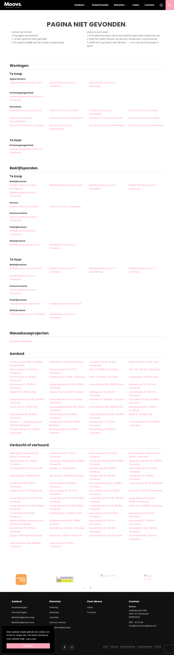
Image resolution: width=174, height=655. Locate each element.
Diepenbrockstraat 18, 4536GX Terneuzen (145, 462)
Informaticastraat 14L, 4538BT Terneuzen (105, 485)
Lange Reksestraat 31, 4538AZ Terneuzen (65, 401)
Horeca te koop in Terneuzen (65, 206)
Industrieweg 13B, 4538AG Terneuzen (63, 416)
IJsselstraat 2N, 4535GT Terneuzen (23, 485)
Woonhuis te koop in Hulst (143, 110)
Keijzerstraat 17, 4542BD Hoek (26, 490)
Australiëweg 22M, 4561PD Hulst (106, 384)
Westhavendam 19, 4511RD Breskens (63, 431)
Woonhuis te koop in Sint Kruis (105, 117)
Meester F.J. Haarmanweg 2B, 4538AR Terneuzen (26, 423)
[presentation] (83, 587)
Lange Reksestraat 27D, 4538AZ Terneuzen (66, 500)
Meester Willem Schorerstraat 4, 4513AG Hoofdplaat (27, 522)
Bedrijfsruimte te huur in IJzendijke (62, 270)
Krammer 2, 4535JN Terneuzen (145, 490)
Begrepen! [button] (28, 646)
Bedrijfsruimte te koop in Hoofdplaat (23, 187)
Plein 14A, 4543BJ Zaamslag (144, 369)
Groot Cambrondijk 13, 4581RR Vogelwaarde (26, 363)
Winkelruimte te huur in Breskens (27, 314)
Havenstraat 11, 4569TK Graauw (66, 392)
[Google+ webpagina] (71, 647)
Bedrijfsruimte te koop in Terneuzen (23, 194)
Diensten (120, 5)
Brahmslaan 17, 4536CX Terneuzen (22, 386)
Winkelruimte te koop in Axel (25, 244)
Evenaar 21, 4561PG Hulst (62, 468)
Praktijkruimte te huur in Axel (25, 303)
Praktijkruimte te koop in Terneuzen (23, 232)
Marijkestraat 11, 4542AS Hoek (65, 513)
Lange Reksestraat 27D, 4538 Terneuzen (26, 500)
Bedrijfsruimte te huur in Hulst (26, 268)
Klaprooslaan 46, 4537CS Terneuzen (63, 492)
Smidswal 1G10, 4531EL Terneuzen (67, 376)
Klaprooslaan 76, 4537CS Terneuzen (23, 371)
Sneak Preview (100, 5)
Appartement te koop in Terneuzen (62, 84)
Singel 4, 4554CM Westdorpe (26, 535)
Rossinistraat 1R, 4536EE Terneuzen (23, 378)
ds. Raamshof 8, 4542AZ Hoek (26, 468)
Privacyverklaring (127, 646)
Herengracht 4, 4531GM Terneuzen (102, 393)
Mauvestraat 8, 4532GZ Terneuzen (142, 515)
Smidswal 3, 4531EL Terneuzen (65, 535)
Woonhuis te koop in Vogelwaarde (60, 127)
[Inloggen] (161, 5)
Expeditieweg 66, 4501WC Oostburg (23, 416)
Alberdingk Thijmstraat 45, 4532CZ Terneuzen (24, 455)
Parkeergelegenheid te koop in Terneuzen (26, 98)
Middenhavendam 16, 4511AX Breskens (64, 423)
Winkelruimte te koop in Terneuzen (62, 246)
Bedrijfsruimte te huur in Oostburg (142, 270)
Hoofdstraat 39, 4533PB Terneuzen (102, 477)
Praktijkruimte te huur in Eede (65, 303)
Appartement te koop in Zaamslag (102, 84)
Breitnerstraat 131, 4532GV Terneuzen (103, 455)
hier (128, 42)
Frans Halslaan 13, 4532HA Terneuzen (143, 470)
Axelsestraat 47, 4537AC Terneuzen (63, 455)
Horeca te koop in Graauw (24, 206)
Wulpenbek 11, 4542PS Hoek (144, 376)
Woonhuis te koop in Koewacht (66, 117)
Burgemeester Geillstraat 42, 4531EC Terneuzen (145, 455)
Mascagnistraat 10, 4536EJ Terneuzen (103, 515)
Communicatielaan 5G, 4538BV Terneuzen (66, 462)
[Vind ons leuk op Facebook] (64, 647)
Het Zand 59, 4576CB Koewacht (66, 475)
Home (105, 646)
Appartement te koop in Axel (25, 82)
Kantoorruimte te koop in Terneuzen (23, 218)
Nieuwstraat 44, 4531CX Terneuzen (102, 522)
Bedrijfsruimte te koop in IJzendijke (102, 187)
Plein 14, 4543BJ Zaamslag (103, 369)
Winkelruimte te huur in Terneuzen (62, 316)
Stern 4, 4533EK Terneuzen (103, 376)
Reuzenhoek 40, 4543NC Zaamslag (102, 529)
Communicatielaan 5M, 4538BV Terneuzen (106, 462)
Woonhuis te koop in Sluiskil (144, 117)
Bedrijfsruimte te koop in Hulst (65, 185)
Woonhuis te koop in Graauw (25, 110)
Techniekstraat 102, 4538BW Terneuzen (144, 423)
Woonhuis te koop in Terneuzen (27, 125)
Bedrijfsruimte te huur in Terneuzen (23, 277)
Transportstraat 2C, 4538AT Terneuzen (25, 431)
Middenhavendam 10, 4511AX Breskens (64, 522)
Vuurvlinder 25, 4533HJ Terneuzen (62, 545)
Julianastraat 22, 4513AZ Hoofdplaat (102, 363)
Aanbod (80, 5)
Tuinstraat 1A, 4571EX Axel (23, 406)
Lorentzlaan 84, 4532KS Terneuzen (22, 515)
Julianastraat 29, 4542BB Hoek (146, 483)
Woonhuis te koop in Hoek (63, 110)
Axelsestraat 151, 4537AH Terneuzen (142, 386)
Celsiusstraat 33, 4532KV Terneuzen (23, 462)
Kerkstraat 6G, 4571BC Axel (143, 362)
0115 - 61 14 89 (136, 622)
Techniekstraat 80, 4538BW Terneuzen (144, 401)
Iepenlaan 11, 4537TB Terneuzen (66, 362)
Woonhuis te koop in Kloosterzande (21, 119)
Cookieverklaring (144, 646)
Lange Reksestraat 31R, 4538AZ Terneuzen (66, 507)
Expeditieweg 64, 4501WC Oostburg (143, 408)
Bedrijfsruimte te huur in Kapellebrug (102, 270)
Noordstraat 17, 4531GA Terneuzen (141, 522)
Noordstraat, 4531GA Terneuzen (66, 528)
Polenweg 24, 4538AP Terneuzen (106, 399)
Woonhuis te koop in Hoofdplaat (100, 112)
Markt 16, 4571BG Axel (140, 414)
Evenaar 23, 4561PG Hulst (23, 392)
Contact (149, 5)
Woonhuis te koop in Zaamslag (146, 125)
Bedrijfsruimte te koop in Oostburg (142, 187)
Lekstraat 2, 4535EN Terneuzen (145, 505)
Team (135, 5)
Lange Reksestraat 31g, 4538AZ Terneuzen (27, 507)
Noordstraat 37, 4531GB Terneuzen (102, 423)
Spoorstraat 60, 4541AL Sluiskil (105, 535)
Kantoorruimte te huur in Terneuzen (23, 291)
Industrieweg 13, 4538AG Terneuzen (142, 393)
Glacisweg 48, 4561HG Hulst (25, 475)
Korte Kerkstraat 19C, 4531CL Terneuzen (104, 492)
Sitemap (114, 646)
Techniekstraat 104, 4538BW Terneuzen (25, 545)
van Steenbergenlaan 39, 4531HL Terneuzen (67, 408)
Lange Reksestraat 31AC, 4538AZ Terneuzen (142, 500)
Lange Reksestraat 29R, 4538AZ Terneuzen (106, 500)
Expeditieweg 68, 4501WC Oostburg (103, 470)
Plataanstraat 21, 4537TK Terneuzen (63, 371)
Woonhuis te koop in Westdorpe (106, 125)
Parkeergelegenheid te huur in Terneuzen (26, 150)
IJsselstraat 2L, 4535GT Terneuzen (142, 477)
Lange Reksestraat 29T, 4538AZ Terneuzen (66, 386)
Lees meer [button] (31, 639)
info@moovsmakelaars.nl (142, 625)
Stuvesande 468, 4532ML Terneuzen (142, 537)
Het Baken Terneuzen (21, 341)
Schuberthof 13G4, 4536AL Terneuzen (143, 529)
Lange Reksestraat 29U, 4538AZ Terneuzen (27, 401)
